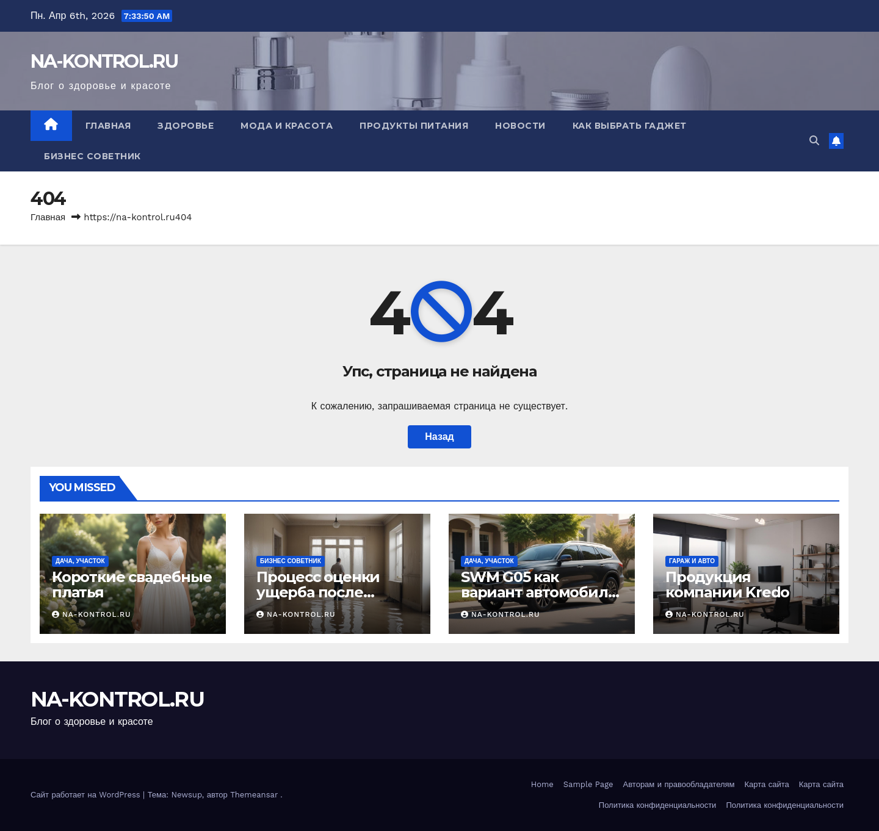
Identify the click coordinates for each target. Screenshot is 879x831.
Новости (520, 125)
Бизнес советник (92, 156)
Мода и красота (287, 125)
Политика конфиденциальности (658, 805)
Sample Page (588, 784)
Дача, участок (80, 561)
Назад (439, 436)
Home (542, 784)
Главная (108, 125)
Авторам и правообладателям (679, 784)
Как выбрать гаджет (630, 125)
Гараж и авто (692, 561)
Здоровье (185, 125)
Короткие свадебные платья (131, 584)
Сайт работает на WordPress (87, 794)
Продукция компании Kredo (727, 584)
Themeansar (254, 794)
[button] (814, 140)
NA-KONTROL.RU (104, 61)
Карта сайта (767, 784)
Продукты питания (414, 125)
